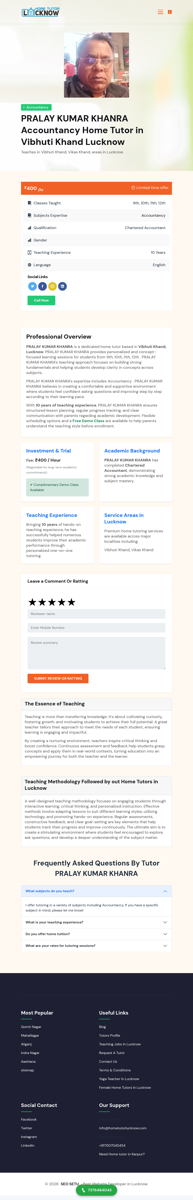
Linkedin (27, 1150)
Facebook (29, 1124)
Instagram (29, 1141)
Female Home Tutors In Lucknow (125, 1092)
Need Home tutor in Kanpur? (122, 1159)
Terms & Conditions (115, 1074)
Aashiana (28, 1066)
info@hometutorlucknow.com (122, 1133)
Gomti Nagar (31, 1031)
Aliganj (26, 1048)
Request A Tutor (112, 1057)
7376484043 (96, 1190)
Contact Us (108, 1066)
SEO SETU (70, 1188)
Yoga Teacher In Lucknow (119, 1083)
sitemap (27, 1074)
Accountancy (37, 107)
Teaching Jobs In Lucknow (120, 1048)
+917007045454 (112, 1150)
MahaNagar (30, 1040)
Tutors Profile (109, 1040)
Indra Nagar (30, 1057)
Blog (102, 1031)
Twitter (26, 1133)
